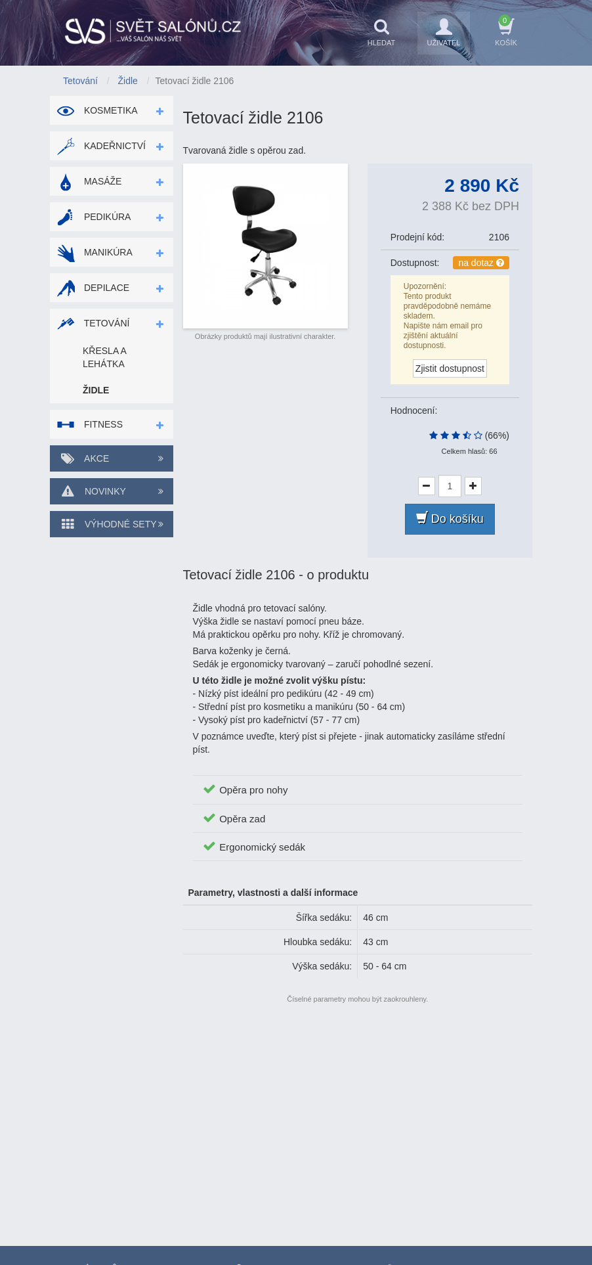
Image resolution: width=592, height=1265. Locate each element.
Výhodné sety (111, 524)
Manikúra (94, 252)
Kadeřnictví (101, 146)
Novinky (111, 491)
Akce (111, 458)
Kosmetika (97, 110)
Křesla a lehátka (104, 357)
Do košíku (450, 518)
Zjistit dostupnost (449, 368)
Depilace (92, 287)
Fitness (89, 424)
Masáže (88, 181)
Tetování (92, 323)
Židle (96, 390)
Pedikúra (93, 217)
